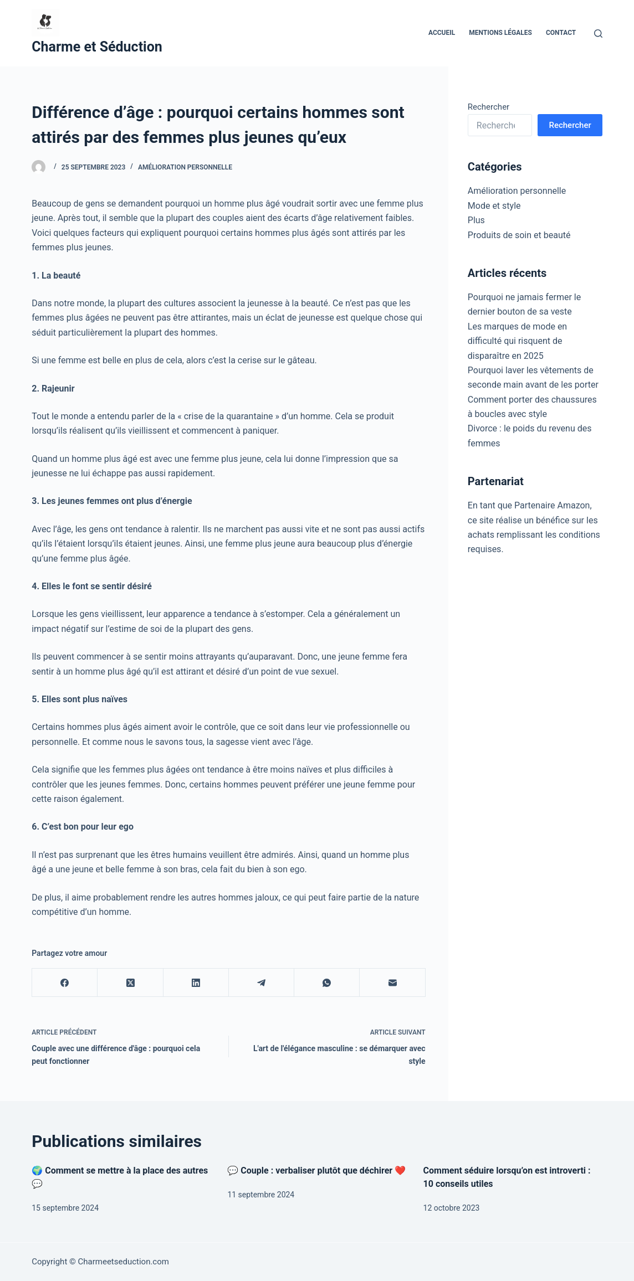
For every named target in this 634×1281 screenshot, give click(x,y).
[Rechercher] (598, 33)
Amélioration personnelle (185, 167)
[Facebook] (65, 983)
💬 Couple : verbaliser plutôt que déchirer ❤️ (316, 1170)
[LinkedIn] (196, 983)
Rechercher (488, 107)
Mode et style (494, 205)
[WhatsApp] (327, 983)
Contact (561, 33)
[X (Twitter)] (130, 983)
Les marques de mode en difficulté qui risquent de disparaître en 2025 (517, 341)
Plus (476, 220)
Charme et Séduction (97, 47)
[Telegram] (261, 983)
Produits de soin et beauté (519, 235)
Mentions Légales (500, 33)
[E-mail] (392, 983)
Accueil (441, 33)
